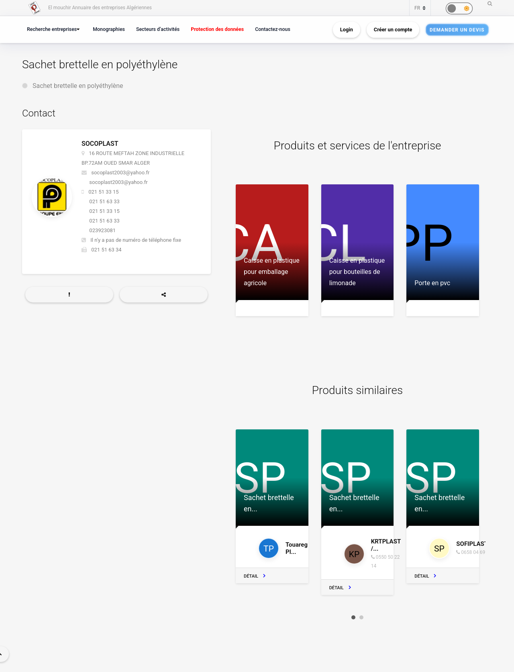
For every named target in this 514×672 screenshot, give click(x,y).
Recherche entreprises (52, 29)
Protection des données (217, 29)
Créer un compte (393, 30)
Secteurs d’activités (157, 29)
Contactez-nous (272, 29)
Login (346, 30)
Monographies (109, 29)
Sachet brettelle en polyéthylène (78, 86)
